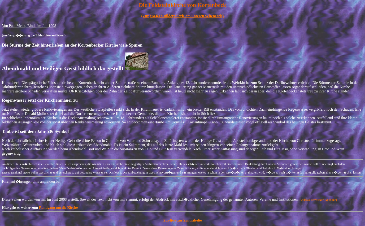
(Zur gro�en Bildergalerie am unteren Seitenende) (182, 16)
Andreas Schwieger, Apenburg (318, 199)
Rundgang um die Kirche (58, 207)
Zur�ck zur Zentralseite (182, 220)
